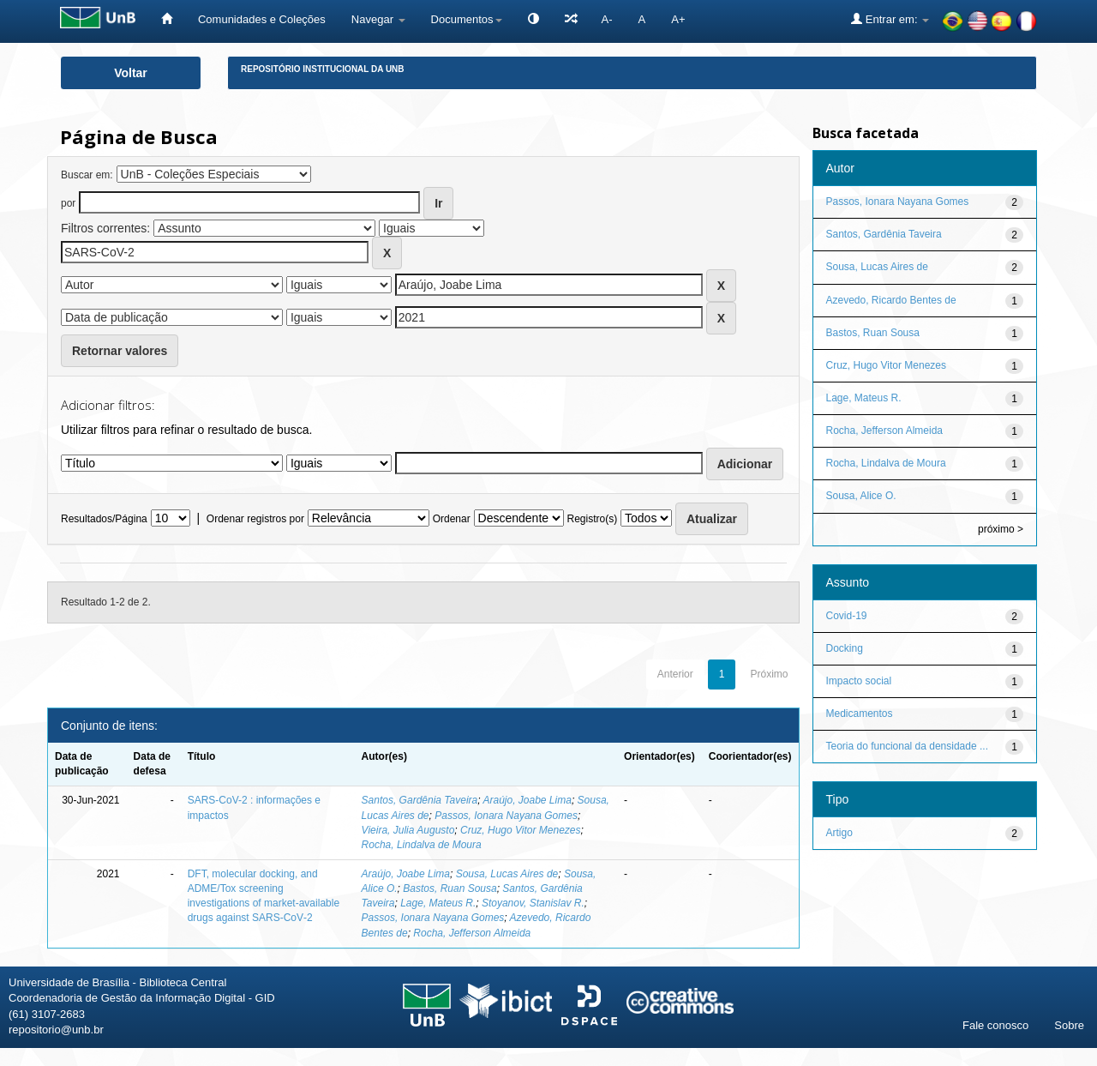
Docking (844, 648)
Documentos (466, 19)
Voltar (130, 73)
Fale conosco (995, 1025)
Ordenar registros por (255, 519)
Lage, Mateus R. (438, 903)
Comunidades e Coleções (262, 19)
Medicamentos (859, 714)
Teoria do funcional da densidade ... (907, 746)
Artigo (839, 833)
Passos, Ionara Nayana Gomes (506, 816)
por (68, 203)
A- (607, 19)
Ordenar (452, 519)
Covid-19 (846, 616)
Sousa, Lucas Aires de (507, 874)
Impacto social (859, 681)
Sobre (1069, 1025)
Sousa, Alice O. (861, 496)
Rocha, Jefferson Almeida (472, 933)
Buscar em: (87, 175)
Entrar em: (890, 19)
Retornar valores (119, 351)
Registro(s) (591, 519)
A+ (678, 19)
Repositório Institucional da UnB (323, 69)
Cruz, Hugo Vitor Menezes (520, 830)
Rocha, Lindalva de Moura (422, 845)
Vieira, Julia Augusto (408, 830)
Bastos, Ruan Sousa (449, 888)
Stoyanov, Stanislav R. (533, 903)
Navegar (378, 19)
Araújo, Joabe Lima (527, 800)
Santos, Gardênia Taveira (420, 800)
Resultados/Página (104, 519)
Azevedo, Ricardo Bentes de (891, 300)
